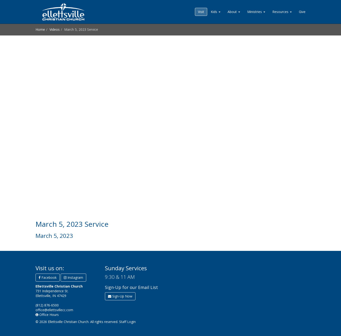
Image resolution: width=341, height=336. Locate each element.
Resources (282, 11)
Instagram (73, 277)
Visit (201, 11)
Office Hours (47, 314)
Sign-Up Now (120, 296)
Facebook (48, 277)
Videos (54, 29)
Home (40, 29)
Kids (215, 11)
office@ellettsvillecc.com (54, 310)
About (234, 11)
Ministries (256, 11)
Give (302, 11)
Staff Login (127, 321)
